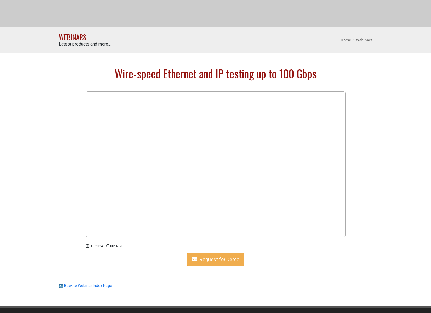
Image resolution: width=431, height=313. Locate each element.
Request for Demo (215, 259)
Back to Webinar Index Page (85, 285)
